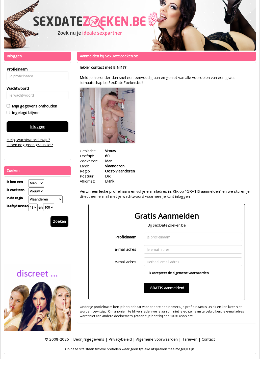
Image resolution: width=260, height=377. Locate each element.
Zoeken (59, 221)
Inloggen (37, 126)
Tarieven (189, 339)
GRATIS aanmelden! (167, 287)
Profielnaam (125, 236)
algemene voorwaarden (191, 273)
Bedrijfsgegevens (88, 339)
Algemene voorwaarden (157, 339)
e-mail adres (125, 249)
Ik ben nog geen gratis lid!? (30, 144)
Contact (208, 339)
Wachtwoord (16, 88)
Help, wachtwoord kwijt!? (28, 139)
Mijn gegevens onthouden (33, 105)
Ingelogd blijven (24, 112)
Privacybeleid (120, 339)
